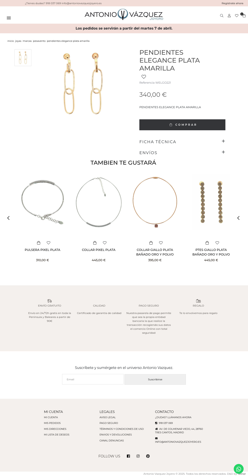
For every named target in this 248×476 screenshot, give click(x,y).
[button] (9, 218)
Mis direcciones (55, 428)
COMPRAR (182, 124)
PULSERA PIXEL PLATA (42, 250)
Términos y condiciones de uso (121, 428)
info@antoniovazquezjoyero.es (178, 441)
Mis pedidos (52, 423)
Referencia (147, 82)
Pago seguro (108, 423)
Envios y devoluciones (115, 434)
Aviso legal (107, 417)
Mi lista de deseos (56, 434)
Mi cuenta (51, 417)
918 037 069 (164, 423)
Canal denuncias (111, 440)
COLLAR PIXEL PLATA (98, 250)
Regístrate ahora (232, 3)
